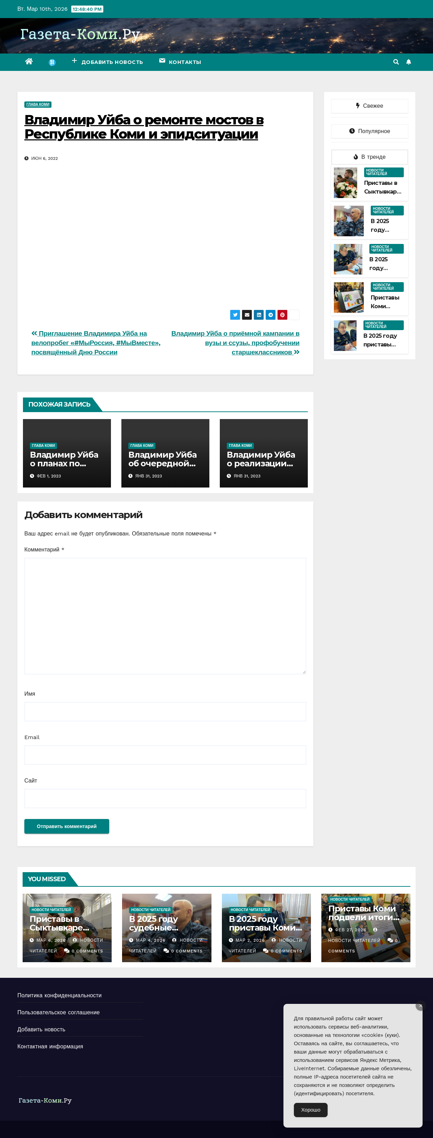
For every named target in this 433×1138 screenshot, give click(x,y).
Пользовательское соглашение (58, 1012)
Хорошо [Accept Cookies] (310, 1110)
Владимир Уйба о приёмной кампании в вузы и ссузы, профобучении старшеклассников (235, 342)
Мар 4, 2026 (150, 940)
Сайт (30, 780)
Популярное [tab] (369, 131)
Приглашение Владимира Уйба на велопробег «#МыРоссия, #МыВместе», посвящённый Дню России (95, 342)
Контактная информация (50, 1046)
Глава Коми (37, 104)
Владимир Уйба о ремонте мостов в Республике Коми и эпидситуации (143, 127)
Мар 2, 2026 (250, 940)
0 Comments (87, 951)
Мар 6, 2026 (51, 940)
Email (32, 737)
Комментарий (44, 549)
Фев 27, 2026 (351, 929)
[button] (396, 62)
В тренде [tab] (370, 157)
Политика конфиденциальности (59, 995)
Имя (29, 693)
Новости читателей (376, 172)
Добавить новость (41, 1029)
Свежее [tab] (369, 106)
